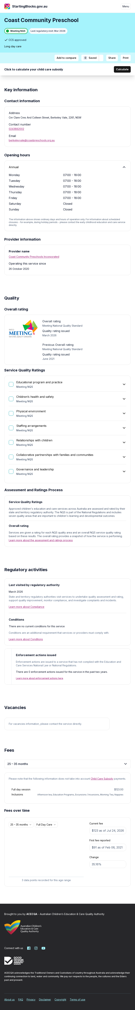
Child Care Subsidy (102, 778)
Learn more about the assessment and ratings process (41, 540)
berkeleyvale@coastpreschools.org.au (32, 140)
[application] (46, 856)
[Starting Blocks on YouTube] (43, 948)
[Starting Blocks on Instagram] (36, 948)
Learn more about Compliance (26, 606)
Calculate (122, 69)
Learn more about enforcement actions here (39, 678)
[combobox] (21, 825)
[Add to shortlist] (101, 58)
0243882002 (16, 128)
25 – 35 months (67, 764)
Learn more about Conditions (26, 639)
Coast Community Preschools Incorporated (34, 256)
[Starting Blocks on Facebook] (29, 948)
